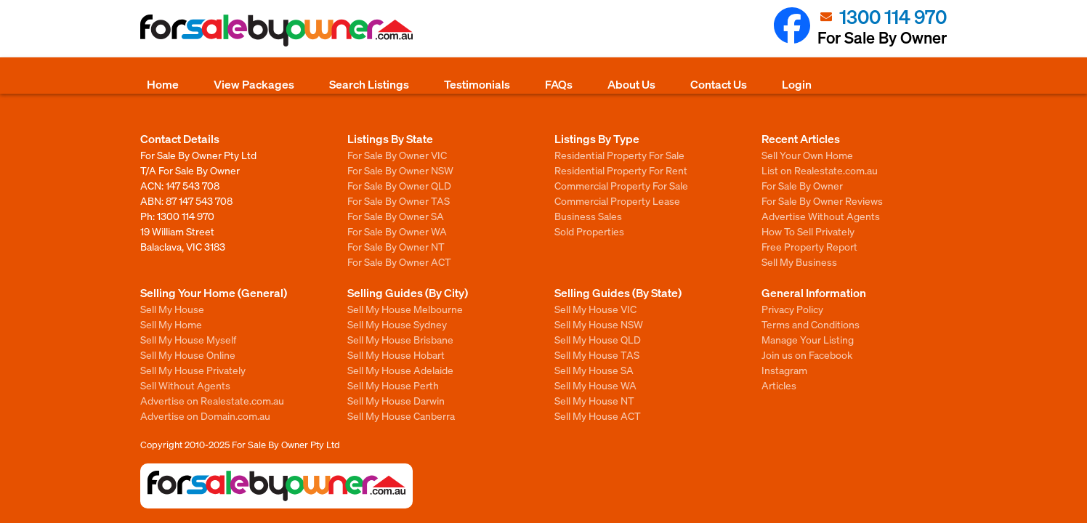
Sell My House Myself (188, 339)
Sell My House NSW (598, 324)
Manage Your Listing (807, 339)
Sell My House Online (187, 354)
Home (163, 84)
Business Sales (588, 215)
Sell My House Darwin (396, 400)
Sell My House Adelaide (400, 369)
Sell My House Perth (393, 385)
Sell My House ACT (597, 415)
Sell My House (172, 308)
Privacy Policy (792, 308)
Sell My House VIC (595, 308)
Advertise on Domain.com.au (205, 415)
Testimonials (477, 84)
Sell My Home (171, 324)
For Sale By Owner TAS (398, 200)
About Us (631, 84)
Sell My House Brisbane (400, 339)
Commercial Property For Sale (621, 185)
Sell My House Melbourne (405, 308)
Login (797, 84)
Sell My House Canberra (401, 415)
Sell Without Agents (185, 385)
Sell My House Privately (193, 369)
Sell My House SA (594, 369)
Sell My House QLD (597, 339)
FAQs (559, 84)
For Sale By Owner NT (396, 246)
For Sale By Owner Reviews (822, 200)
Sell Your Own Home (807, 154)
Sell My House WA (595, 385)
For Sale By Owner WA (397, 231)
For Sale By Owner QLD (399, 185)
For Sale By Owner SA (395, 215)
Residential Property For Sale (619, 154)
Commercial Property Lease (617, 200)
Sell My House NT (594, 400)
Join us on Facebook (806, 354)
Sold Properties (589, 231)
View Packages (254, 84)
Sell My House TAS (596, 354)
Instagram (784, 369)
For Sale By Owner (802, 185)
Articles (778, 385)
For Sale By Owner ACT (399, 261)
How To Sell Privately (807, 231)
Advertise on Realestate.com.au (212, 400)
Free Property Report (809, 246)
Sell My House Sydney (397, 324)
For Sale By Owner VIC (397, 154)
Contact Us (718, 84)
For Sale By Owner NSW (400, 170)
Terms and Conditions (810, 324)
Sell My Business (799, 261)
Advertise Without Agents (820, 215)
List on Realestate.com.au (819, 170)
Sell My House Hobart (396, 354)
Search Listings (369, 84)
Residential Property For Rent (620, 170)
